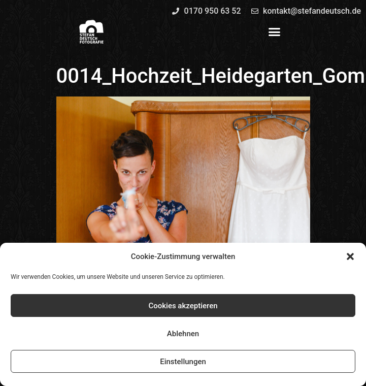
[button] (350, 256)
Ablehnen (183, 333)
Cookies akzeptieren (182, 305)
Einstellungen (183, 361)
